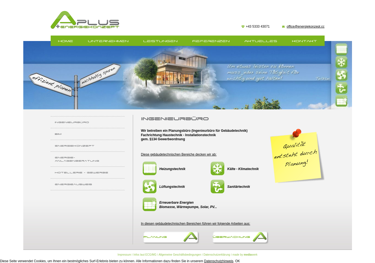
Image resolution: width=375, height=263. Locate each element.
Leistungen (160, 41)
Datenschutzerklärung (217, 254)
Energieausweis (73, 184)
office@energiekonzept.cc (305, 26)
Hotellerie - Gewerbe (81, 172)
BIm (58, 134)
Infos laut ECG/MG (144, 254)
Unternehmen (108, 41)
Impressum (124, 254)
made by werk (245, 254)
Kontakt (304, 41)
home (65, 41)
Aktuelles (260, 41)
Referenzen (211, 41)
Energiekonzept (75, 145)
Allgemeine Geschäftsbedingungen (180, 254)
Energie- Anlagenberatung (77, 159)
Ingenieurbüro (72, 122)
